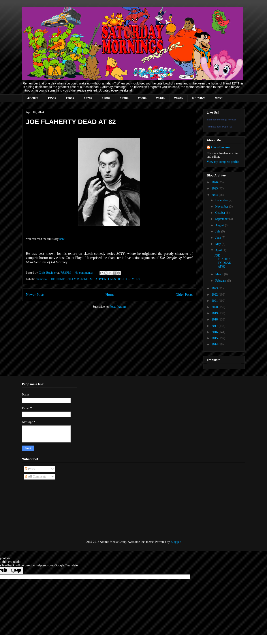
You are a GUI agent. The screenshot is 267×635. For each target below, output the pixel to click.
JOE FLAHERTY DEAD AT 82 (71, 121)
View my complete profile (223, 161)
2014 (215, 344)
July (218, 231)
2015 (215, 338)
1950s (52, 98)
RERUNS (198, 98)
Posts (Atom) (117, 306)
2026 (215, 182)
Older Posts (184, 294)
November (222, 206)
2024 (215, 195)
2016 (215, 332)
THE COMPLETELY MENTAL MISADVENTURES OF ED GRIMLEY (94, 279)
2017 (215, 326)
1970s (88, 98)
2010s (160, 98)
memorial (42, 279)
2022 (215, 294)
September (222, 219)
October (220, 212)
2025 (215, 188)
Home (110, 294)
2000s (142, 98)
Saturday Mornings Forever (221, 119)
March (219, 274)
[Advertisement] (44, 510)
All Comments (35, 476)
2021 (215, 300)
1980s (106, 98)
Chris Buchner (221, 147)
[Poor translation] (16, 570)
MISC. (219, 98)
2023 (215, 288)
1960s (70, 98)
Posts (30, 469)
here (62, 239)
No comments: (84, 272)
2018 (215, 319)
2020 (215, 307)
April (218, 250)
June (218, 237)
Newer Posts (35, 294)
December (222, 200)
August (220, 225)
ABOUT (32, 98)
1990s (124, 98)
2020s (178, 98)
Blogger (175, 541)
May (218, 243)
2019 (215, 313)
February (221, 280)
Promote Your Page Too (219, 126)
